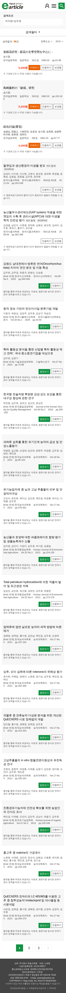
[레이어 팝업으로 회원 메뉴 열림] (47, 6)
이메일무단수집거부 (37, 988)
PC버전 (52, 988)
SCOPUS (9, 169)
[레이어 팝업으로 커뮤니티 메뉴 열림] (54, 6)
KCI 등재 (51, 165)
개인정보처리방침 (18, 988)
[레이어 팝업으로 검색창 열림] (61, 6)
